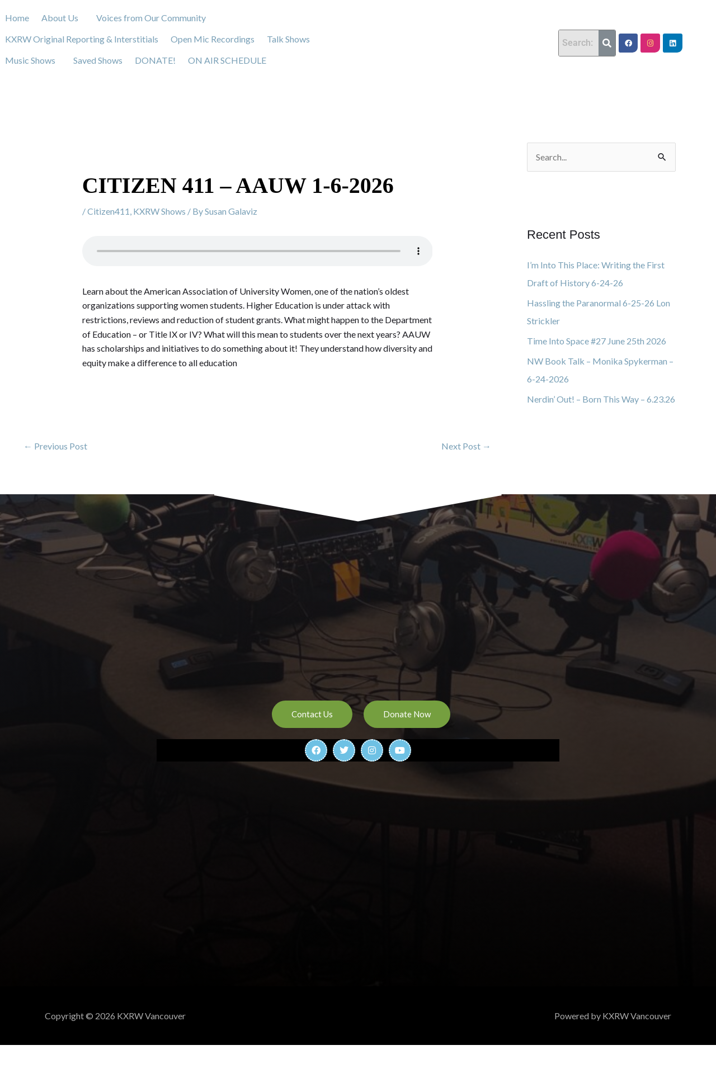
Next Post (466, 446)
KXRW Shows (159, 211)
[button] (62, 18)
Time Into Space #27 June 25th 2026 (596, 340)
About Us (59, 17)
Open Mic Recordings (213, 39)
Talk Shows (288, 39)
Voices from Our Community (151, 17)
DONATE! (155, 60)
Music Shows (30, 60)
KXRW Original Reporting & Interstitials (81, 39)
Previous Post (55, 446)
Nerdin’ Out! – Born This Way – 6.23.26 (601, 399)
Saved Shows (98, 60)
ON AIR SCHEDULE (227, 60)
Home (17, 17)
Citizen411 (108, 211)
